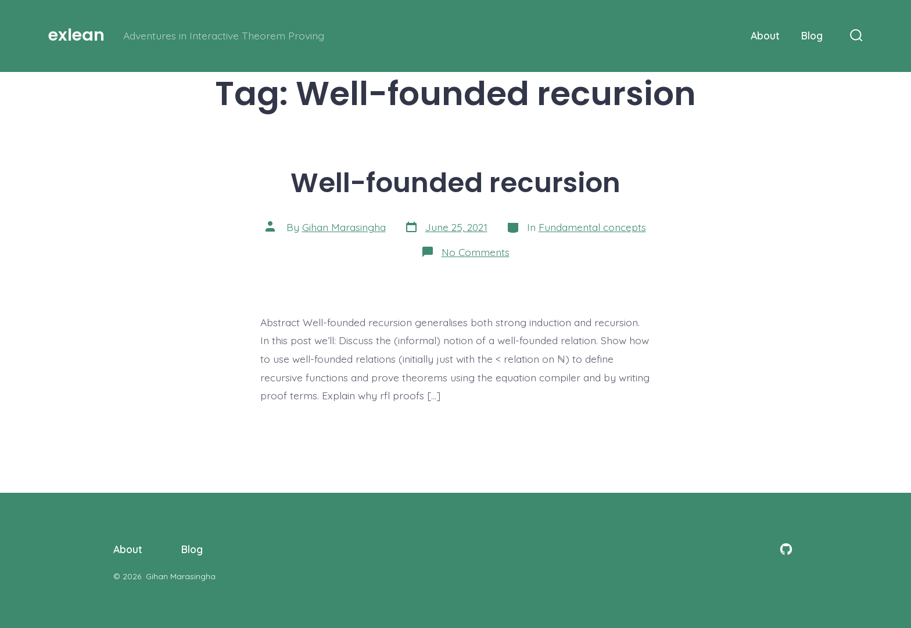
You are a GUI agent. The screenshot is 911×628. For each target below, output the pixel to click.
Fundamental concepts (592, 227)
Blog (812, 35)
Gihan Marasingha (344, 227)
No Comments (476, 252)
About (765, 35)
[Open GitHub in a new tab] (786, 549)
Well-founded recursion (455, 182)
